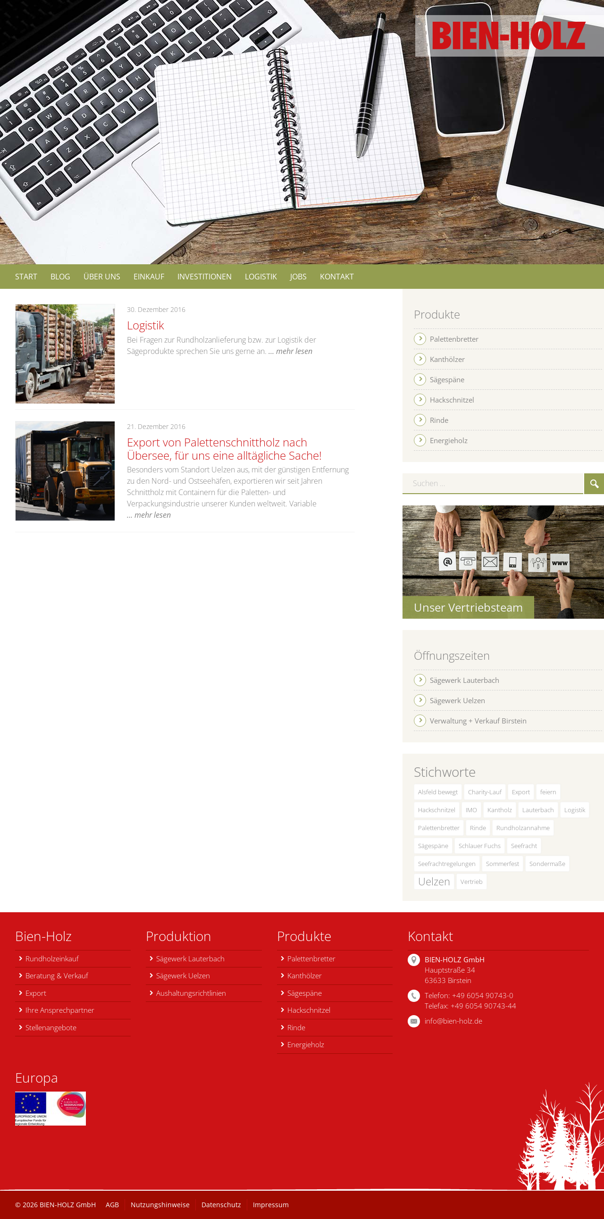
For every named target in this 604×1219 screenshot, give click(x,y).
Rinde (478, 828)
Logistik (144, 325)
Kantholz (499, 810)
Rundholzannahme (523, 828)
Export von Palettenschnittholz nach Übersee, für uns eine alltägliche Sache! (233, 448)
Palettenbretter (439, 828)
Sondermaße (547, 863)
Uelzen (434, 881)
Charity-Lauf (485, 792)
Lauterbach (538, 810)
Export (521, 792)
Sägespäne (433, 845)
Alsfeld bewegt (438, 792)
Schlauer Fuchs (480, 845)
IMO (471, 810)
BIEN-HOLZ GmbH (68, 1204)
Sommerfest (502, 863)
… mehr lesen (290, 350)
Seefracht (524, 845)
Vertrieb (472, 881)
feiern (548, 792)
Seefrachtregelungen (447, 863)
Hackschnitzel (436, 810)
